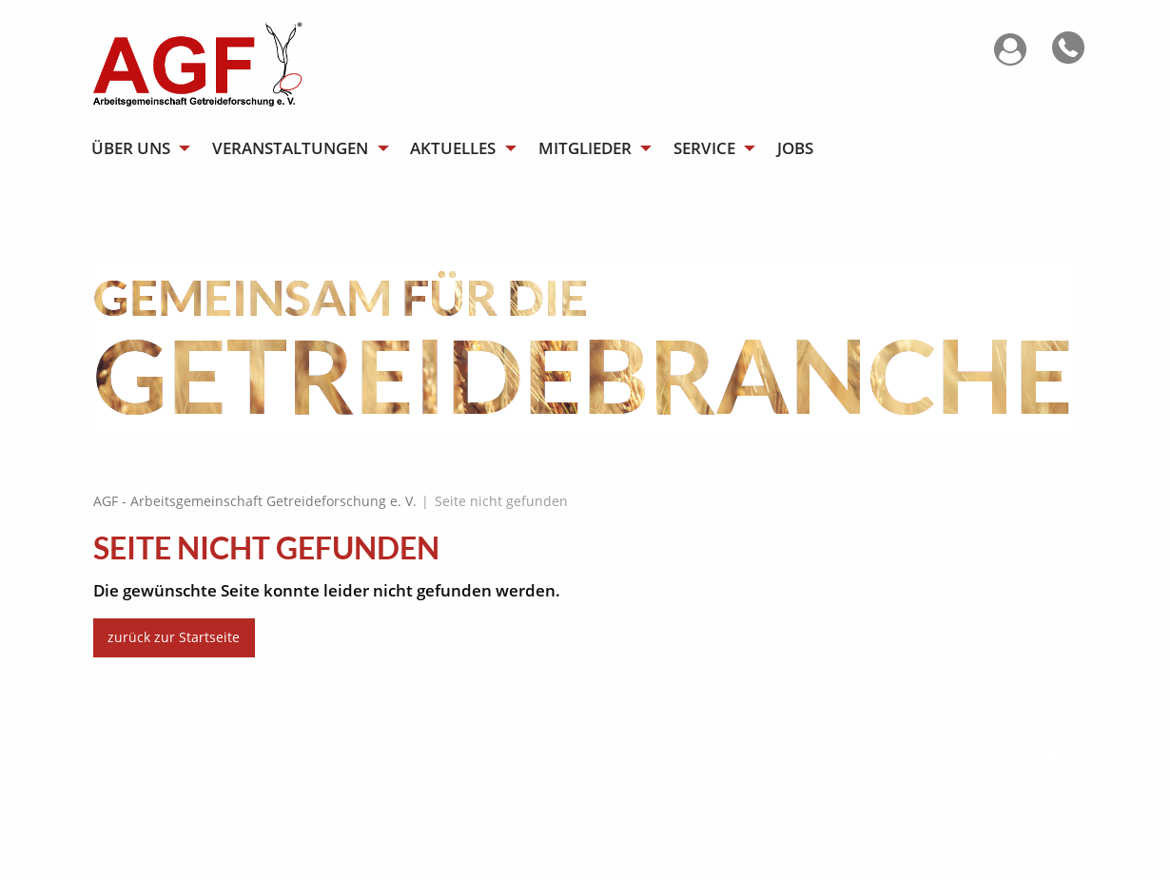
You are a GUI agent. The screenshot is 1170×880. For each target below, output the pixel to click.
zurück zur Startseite (173, 637)
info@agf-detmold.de (517, 772)
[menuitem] (139, 147)
